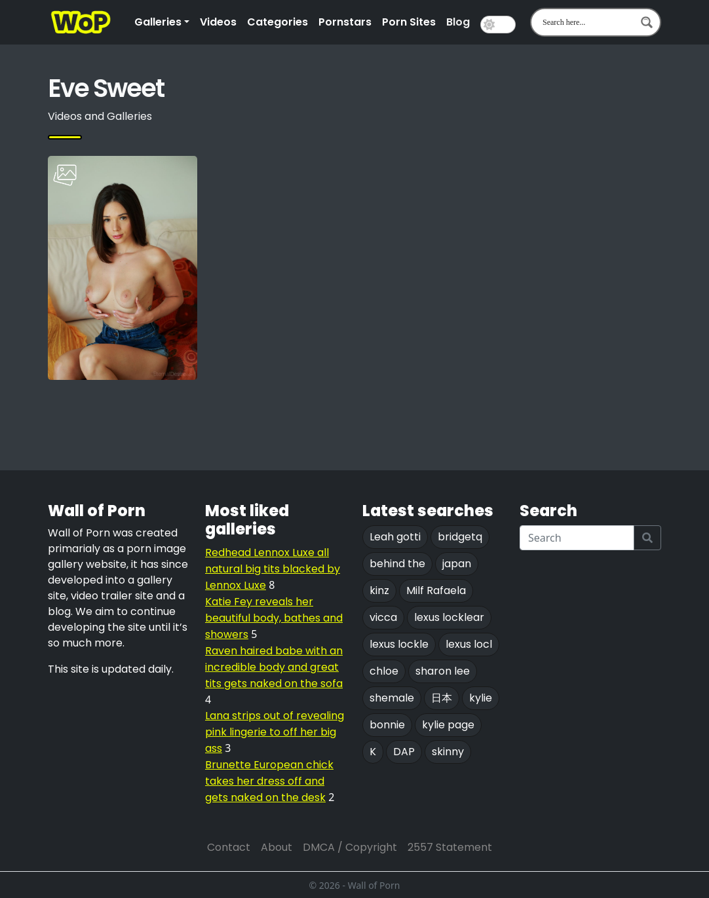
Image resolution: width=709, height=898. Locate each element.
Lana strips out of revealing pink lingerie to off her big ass (274, 732)
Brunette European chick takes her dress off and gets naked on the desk (269, 781)
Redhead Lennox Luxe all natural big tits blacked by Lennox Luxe (272, 569)
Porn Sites (409, 21)
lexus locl (469, 644)
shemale (392, 697)
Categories (277, 21)
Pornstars (345, 21)
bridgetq (460, 536)
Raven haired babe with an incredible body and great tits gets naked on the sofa (274, 667)
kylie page (448, 724)
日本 (441, 697)
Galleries (158, 21)
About (276, 847)
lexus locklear (449, 617)
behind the (397, 563)
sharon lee (442, 671)
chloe (384, 671)
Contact (228, 847)
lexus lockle (399, 644)
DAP (404, 751)
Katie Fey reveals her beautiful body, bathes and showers (274, 618)
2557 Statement (450, 847)
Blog (458, 21)
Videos (218, 21)
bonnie (387, 724)
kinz (379, 590)
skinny (448, 751)
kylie (480, 697)
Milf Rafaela (436, 590)
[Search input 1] (587, 22)
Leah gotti (395, 536)
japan (456, 563)
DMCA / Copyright (350, 847)
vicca (383, 617)
